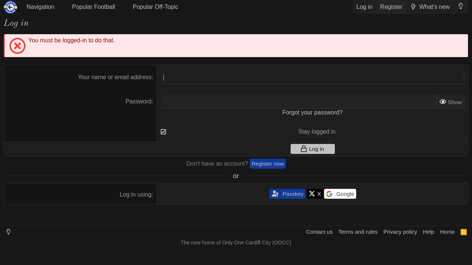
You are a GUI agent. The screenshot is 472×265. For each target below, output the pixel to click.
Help (428, 232)
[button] (44, 7)
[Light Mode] (460, 6)
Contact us (319, 232)
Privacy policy (400, 232)
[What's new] (430, 7)
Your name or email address (115, 77)
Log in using (135, 194)
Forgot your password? (312, 112)
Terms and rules (358, 232)
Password (138, 101)
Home (447, 232)
